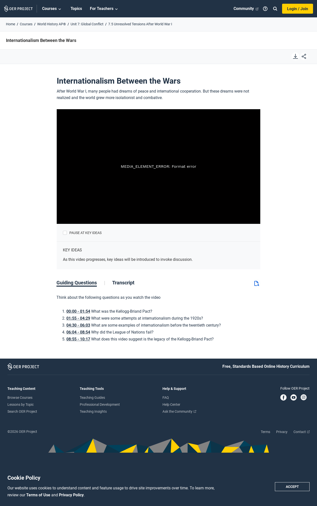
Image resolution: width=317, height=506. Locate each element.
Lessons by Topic (20, 404)
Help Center (171, 404)
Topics (76, 8)
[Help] (265, 8)
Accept (292, 487)
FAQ (165, 398)
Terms (265, 432)
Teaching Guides (92, 398)
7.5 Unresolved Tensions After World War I (140, 24)
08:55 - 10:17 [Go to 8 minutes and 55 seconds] (78, 339)
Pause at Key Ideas (85, 233)
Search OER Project (22, 411)
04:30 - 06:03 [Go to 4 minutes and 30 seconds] (78, 325)
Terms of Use (38, 495)
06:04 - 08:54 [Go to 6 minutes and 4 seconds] (78, 332)
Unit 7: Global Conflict (87, 24)
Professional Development (100, 404)
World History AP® (51, 24)
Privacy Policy (71, 495)
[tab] (80, 282)
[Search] (275, 8)
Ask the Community (179, 411)
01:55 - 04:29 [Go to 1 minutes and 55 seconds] (78, 318)
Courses (52, 9)
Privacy (282, 432)
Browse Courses (19, 398)
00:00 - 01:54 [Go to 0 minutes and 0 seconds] (78, 311)
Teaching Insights (93, 411)
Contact (301, 432)
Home (10, 24)
